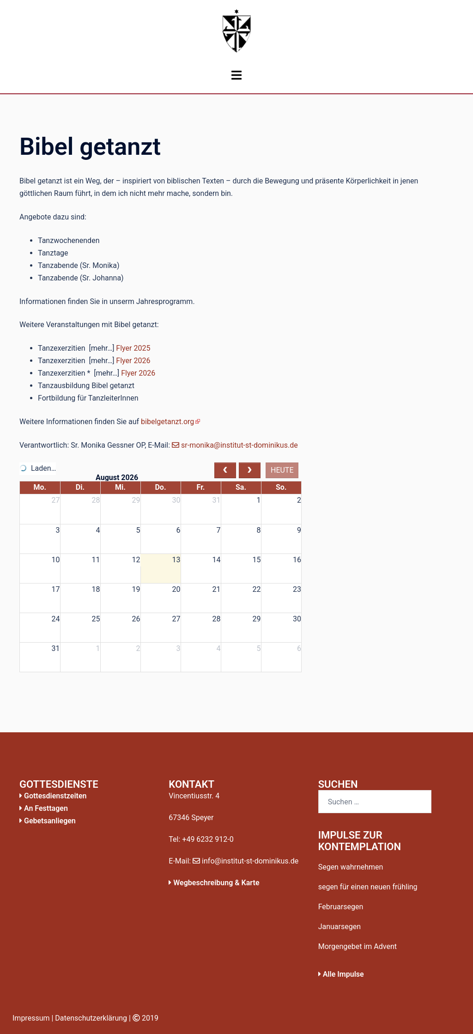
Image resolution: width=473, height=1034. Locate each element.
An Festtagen (43, 808)
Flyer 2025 (133, 348)
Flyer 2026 (133, 360)
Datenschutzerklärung (91, 1018)
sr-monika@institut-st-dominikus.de (235, 445)
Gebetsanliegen (47, 820)
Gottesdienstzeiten (53, 795)
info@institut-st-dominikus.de (245, 861)
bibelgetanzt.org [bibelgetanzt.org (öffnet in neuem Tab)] (167, 421)
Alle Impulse (341, 974)
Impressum (31, 1018)
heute (282, 470)
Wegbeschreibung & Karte (214, 882)
